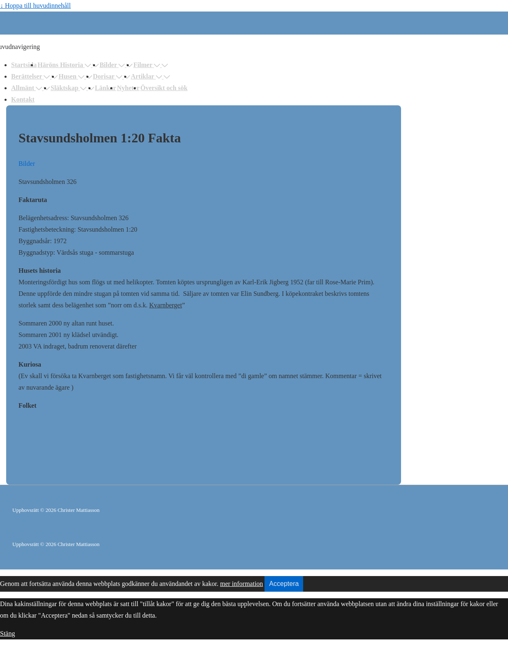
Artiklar (147, 76)
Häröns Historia (65, 64)
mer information (241, 583)
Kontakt (23, 99)
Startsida (24, 64)
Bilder (113, 64)
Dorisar (108, 76)
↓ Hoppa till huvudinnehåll (35, 5)
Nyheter (128, 87)
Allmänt (27, 87)
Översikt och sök (164, 87)
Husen (72, 76)
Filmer (147, 64)
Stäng (7, 633)
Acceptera (284, 583)
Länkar (105, 87)
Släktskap (69, 87)
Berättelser (31, 76)
